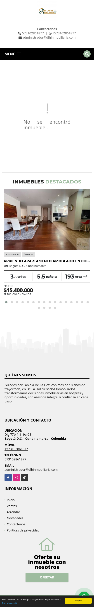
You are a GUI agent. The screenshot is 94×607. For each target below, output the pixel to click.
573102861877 (33, 33)
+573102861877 (64, 33)
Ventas (12, 506)
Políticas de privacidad (23, 530)
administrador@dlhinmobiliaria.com (31, 469)
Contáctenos (16, 524)
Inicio (11, 500)
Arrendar (13, 512)
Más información (10, 603)
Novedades (15, 518)
